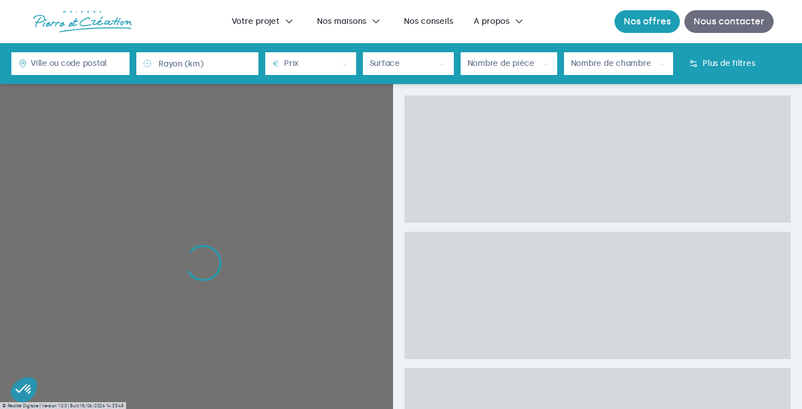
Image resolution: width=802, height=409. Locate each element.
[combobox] (77, 63)
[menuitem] (264, 21)
